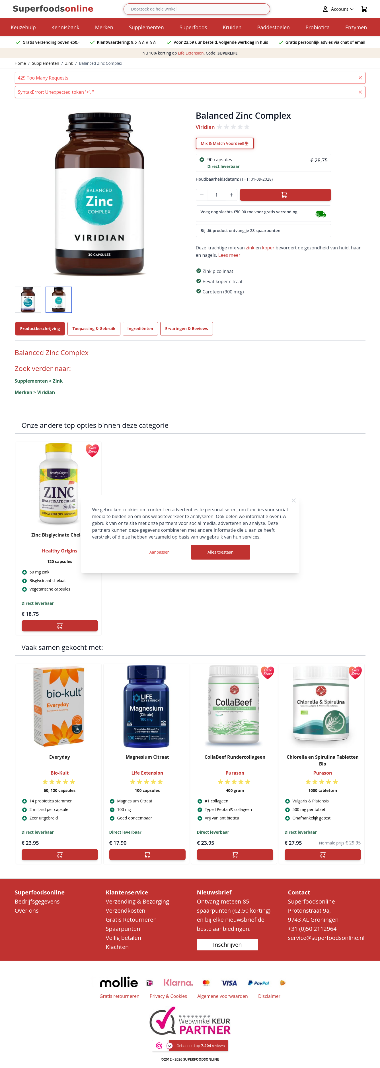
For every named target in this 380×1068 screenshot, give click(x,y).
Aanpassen (159, 552)
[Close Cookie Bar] (293, 500)
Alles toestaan (220, 552)
